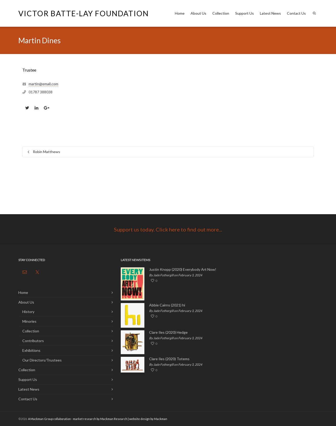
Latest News (270, 13)
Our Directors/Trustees (42, 360)
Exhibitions (31, 350)
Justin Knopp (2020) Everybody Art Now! (182, 269)
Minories (29, 321)
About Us (198, 13)
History (28, 311)
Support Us (244, 13)
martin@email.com (43, 84)
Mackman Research (113, 418)
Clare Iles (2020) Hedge (168, 332)
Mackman (160, 418)
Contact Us (296, 13)
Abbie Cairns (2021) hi (167, 305)
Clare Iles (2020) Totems (169, 359)
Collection (220, 13)
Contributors (33, 340)
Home (180, 13)
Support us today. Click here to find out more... (168, 229)
